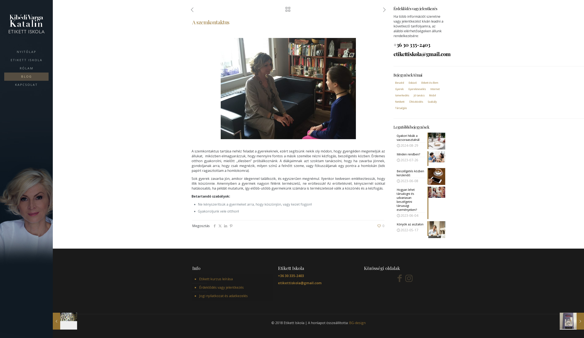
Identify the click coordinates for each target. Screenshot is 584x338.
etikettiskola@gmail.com (300, 283)
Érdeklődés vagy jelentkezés (221, 287)
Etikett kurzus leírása (216, 279)
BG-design (357, 322)
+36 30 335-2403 (291, 275)
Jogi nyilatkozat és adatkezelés (223, 296)
